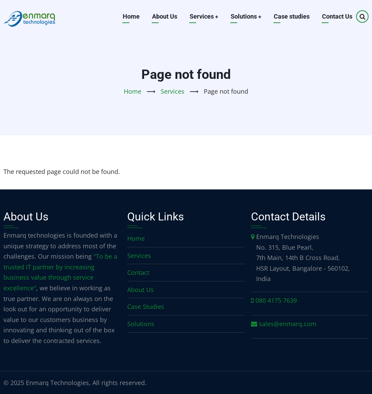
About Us (164, 16)
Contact (138, 272)
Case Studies (145, 306)
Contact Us (337, 16)
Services (203, 16)
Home (130, 16)
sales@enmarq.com (287, 324)
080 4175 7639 (276, 300)
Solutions (245, 16)
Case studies (292, 16)
